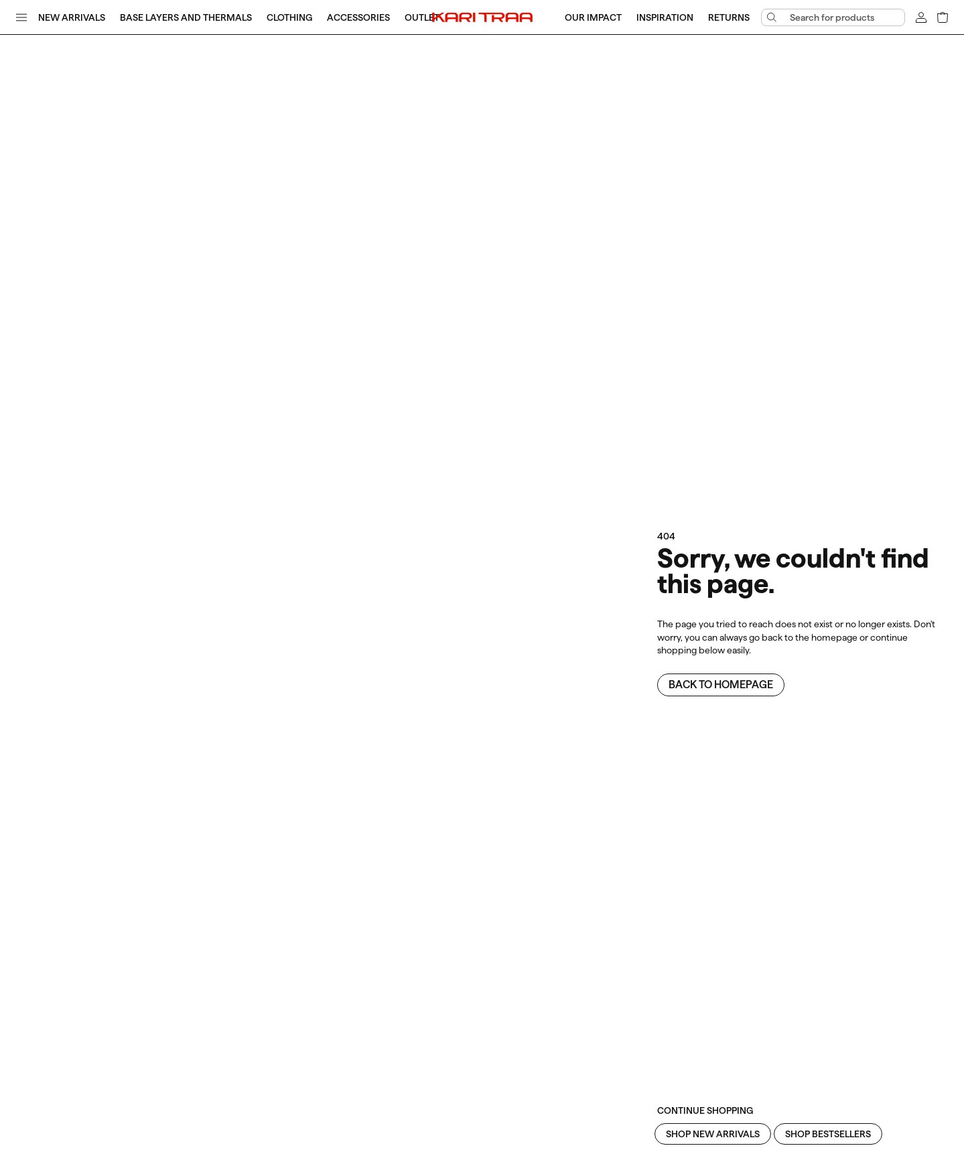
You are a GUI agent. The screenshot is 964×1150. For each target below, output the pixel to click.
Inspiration (664, 17)
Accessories (358, 17)
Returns (729, 17)
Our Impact (593, 17)
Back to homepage (721, 684)
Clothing (289, 17)
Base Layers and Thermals (186, 17)
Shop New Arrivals (713, 1134)
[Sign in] (921, 17)
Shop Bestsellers (828, 1134)
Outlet (422, 17)
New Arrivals (71, 17)
